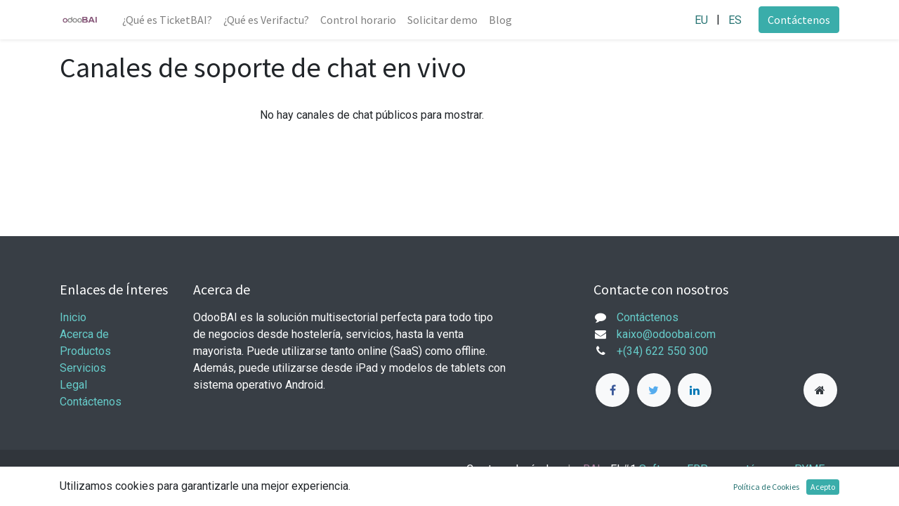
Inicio (73, 317)
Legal (73, 384)
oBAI (580, 469)
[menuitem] (167, 20)
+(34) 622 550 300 (662, 351)
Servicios (83, 368)
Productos (85, 351)
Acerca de (84, 334)
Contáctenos (799, 20)
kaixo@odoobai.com (666, 334)
